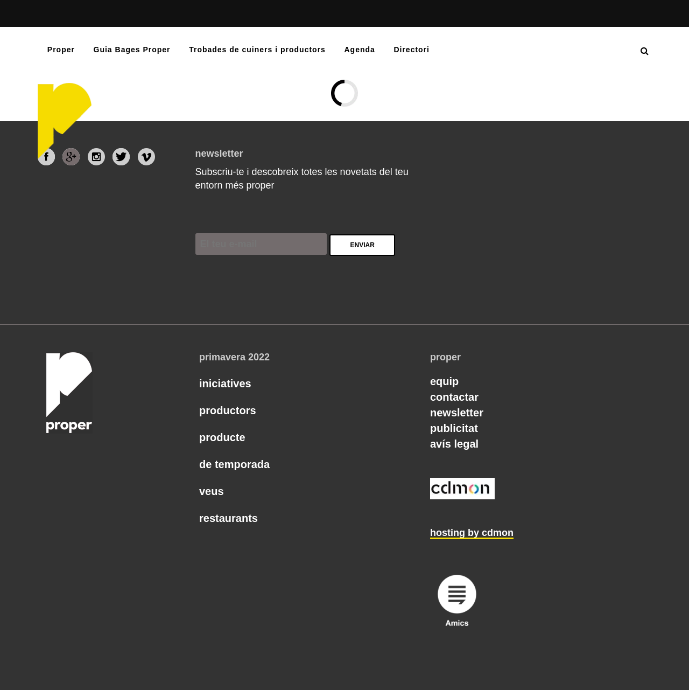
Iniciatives (225, 383)
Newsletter (456, 413)
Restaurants (228, 518)
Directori (411, 49)
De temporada (234, 464)
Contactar (454, 397)
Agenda (359, 49)
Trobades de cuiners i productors (257, 49)
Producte (222, 437)
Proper (61, 49)
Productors (227, 410)
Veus (211, 491)
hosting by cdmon (472, 532)
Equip (444, 381)
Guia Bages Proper (132, 49)
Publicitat (454, 428)
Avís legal (454, 444)
